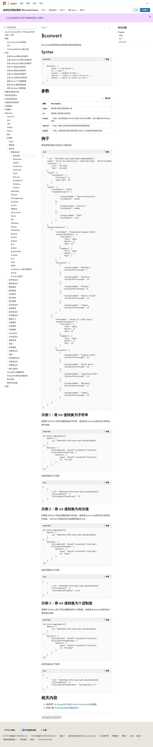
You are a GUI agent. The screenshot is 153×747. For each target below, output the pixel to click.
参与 (132, 736)
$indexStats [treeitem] (15, 230)
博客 (123, 736)
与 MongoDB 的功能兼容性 (66, 707)
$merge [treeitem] (14, 241)
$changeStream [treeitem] (17, 198)
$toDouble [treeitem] (17, 170)
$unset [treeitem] (13, 273)
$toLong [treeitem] (16, 177)
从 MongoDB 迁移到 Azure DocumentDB (72, 704)
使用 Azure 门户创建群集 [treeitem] (16, 81)
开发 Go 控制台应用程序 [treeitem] (16, 74)
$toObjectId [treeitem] (17, 180)
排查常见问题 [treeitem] (12, 383)
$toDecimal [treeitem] (17, 166)
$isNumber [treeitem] (17, 159)
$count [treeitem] (13, 205)
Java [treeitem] (8, 120)
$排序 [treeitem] (13, 265)
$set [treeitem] (12, 258)
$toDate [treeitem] (16, 187)
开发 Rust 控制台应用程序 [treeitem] (17, 77)
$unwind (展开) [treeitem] (17, 276)
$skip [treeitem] (13, 262)
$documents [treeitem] (16, 212)
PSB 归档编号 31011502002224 (43, 736)
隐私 (61, 736)
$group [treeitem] (14, 226)
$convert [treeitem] (16, 155)
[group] (76, 282)
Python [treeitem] (9, 131)
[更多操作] (109, 28)
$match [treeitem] (14, 237)
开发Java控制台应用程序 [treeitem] (16, 70)
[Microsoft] (4, 3)
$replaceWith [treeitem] (16, 251)
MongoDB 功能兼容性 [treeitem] (15, 372)
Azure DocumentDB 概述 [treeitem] (16, 42)
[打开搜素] (147, 3)
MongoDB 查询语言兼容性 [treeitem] (17, 375)
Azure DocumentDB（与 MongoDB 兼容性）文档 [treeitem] (19, 33)
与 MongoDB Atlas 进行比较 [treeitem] (18, 49)
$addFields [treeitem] (15, 191)
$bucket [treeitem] (14, 194)
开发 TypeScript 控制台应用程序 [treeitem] (19, 60)
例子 (121, 38)
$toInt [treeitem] (15, 173)
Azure (43, 27)
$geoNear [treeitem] (14, 223)
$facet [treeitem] (13, 216)
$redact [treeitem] (14, 248)
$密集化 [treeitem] (14, 209)
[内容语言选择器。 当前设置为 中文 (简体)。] (10, 730)
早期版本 (115, 736)
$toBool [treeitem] (16, 163)
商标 (32, 739)
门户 (136, 10)
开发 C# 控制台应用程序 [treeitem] (16, 67)
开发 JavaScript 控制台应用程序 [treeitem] (19, 63)
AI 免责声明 (104, 736)
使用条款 (23, 739)
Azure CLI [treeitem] (10, 116)
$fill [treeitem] (12, 219)
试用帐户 (145, 10)
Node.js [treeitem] (10, 127)
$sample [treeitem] (14, 255)
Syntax (121, 32)
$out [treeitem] (13, 244)
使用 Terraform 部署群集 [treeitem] (16, 88)
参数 (121, 35)
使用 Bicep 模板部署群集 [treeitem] (16, 84)
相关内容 (122, 42)
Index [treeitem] (11, 141)
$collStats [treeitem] (14, 202)
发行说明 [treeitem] (10, 379)
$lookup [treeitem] (14, 234)
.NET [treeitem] (8, 123)
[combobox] (19, 27)
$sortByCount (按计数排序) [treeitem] (21, 269)
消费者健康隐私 (9, 739)
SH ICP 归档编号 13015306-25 (14, 736)
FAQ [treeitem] (8, 45)
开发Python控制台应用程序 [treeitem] (17, 56)
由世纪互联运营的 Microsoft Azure (81, 736)
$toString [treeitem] (16, 184)
